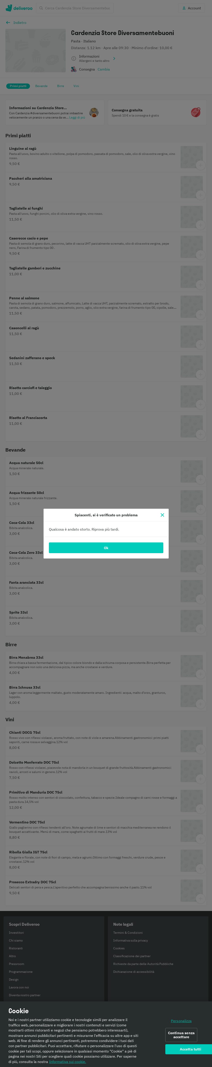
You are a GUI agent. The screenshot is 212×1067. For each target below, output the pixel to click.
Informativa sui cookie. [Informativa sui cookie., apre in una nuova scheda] (67, 1061)
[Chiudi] (162, 515)
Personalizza (181, 1021)
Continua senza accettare (181, 1035)
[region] (106, 1034)
